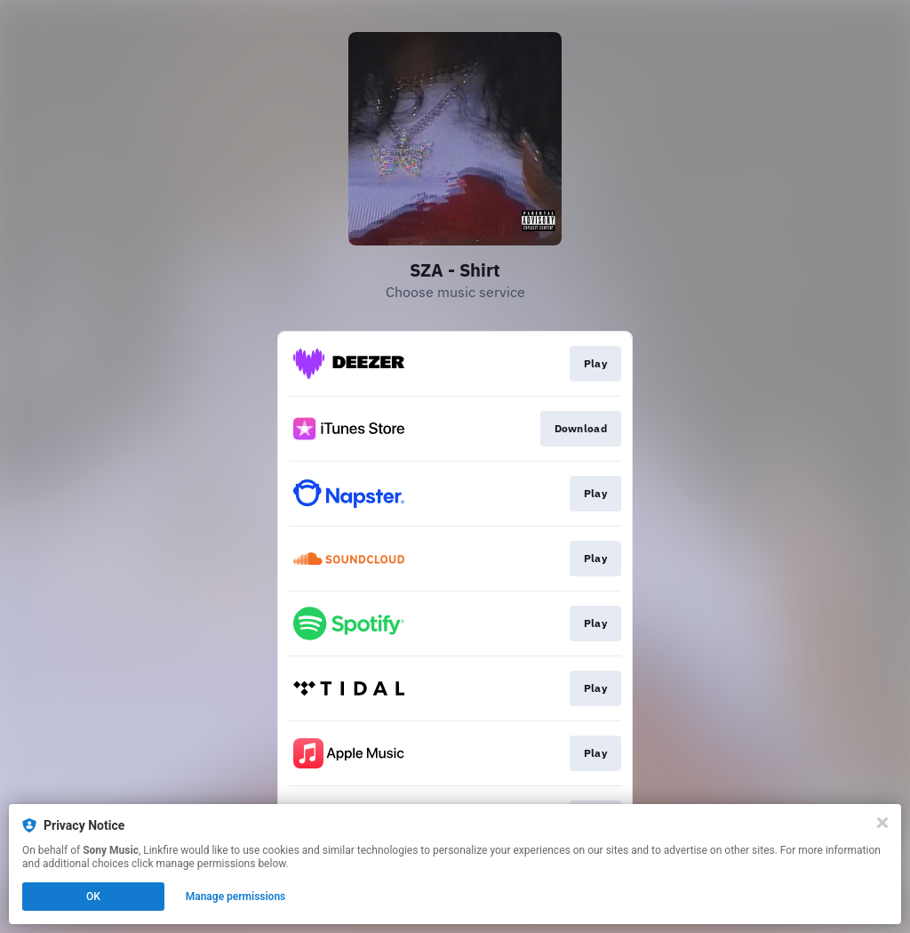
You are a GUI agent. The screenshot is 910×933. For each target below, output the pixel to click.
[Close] (882, 822)
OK (93, 896)
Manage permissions (236, 896)
